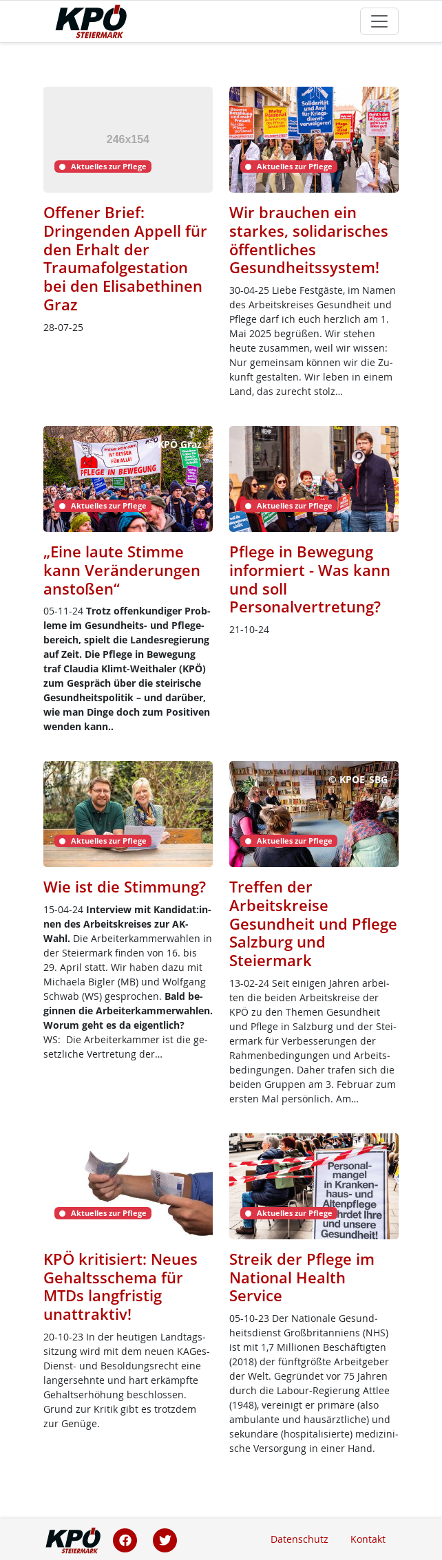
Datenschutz (299, 1539)
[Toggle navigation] (379, 21)
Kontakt (368, 1539)
